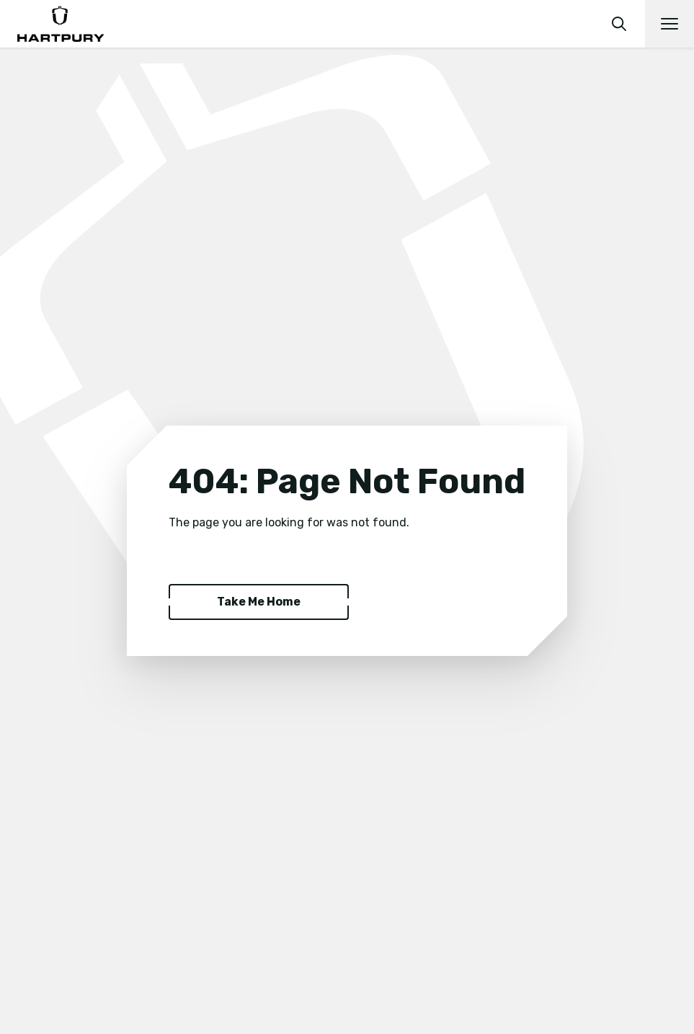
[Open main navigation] (669, 24)
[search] (619, 24)
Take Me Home (259, 601)
